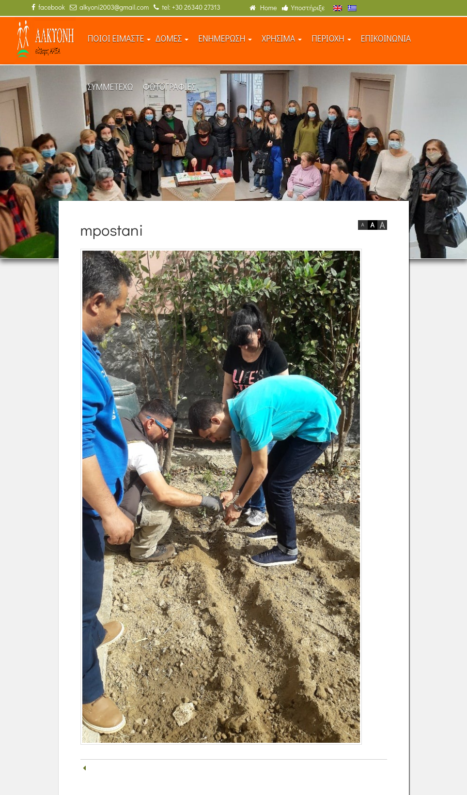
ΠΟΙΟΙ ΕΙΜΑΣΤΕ (119, 38)
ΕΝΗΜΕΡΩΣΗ (225, 38)
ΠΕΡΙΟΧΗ (331, 38)
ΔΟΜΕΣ (172, 38)
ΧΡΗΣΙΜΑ (282, 38)
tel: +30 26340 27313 (187, 7)
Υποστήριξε (303, 7)
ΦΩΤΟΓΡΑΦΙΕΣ (169, 86)
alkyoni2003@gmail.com (109, 7)
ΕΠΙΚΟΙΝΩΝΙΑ (386, 38)
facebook (48, 7)
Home (263, 7)
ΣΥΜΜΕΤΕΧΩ (110, 86)
